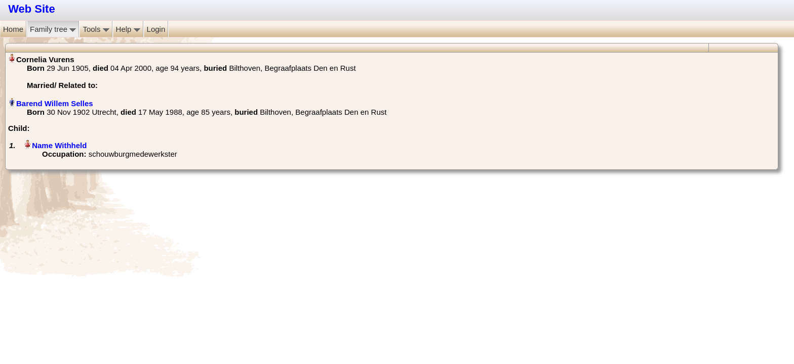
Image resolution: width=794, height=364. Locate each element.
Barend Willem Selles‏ (54, 103)
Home (13, 29)
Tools (96, 29)
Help (128, 29)
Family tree (53, 29)
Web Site (31, 9)
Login (156, 29)
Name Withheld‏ (59, 145)
